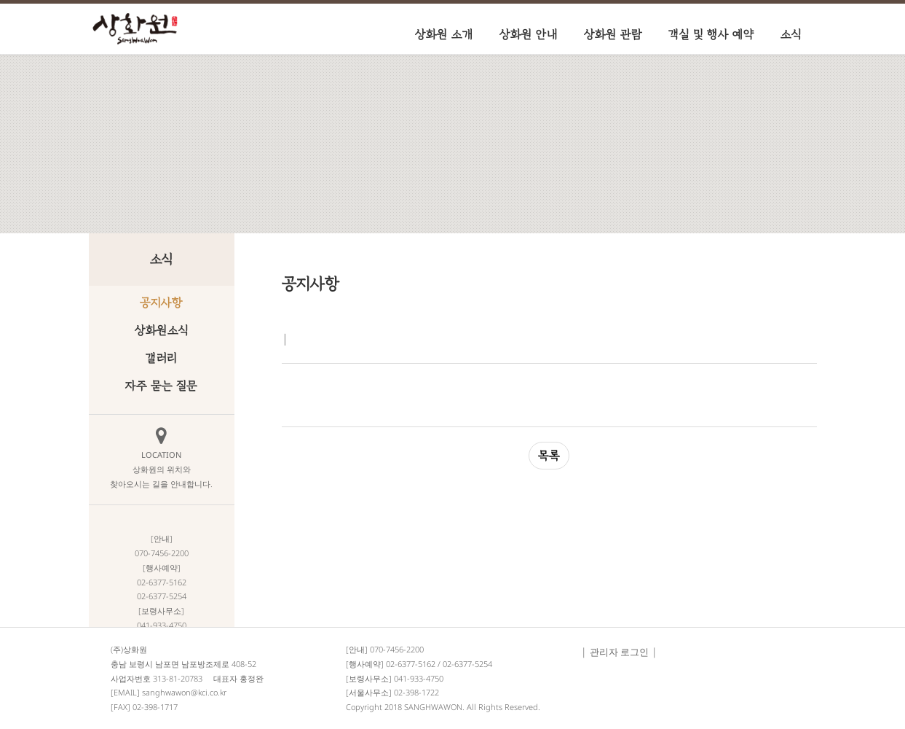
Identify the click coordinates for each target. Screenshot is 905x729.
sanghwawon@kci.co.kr (184, 692)
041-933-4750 (418, 678)
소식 (791, 34)
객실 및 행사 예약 (711, 34)
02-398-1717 (155, 706)
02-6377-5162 (410, 663)
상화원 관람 (613, 34)
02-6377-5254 (467, 663)
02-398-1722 (416, 692)
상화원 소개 (444, 34)
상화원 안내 (528, 34)
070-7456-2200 (397, 649)
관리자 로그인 (619, 651)
